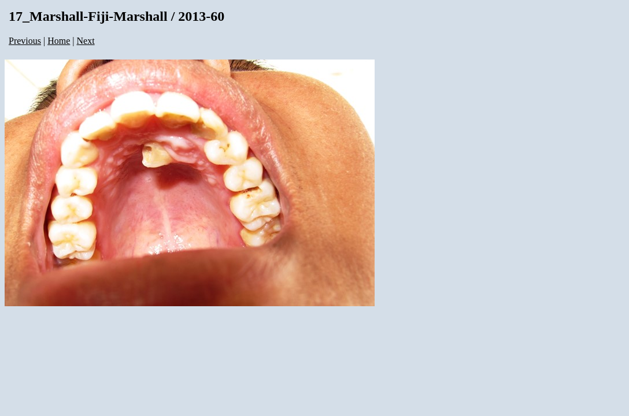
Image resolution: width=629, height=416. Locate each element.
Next (86, 41)
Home (58, 41)
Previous (25, 41)
